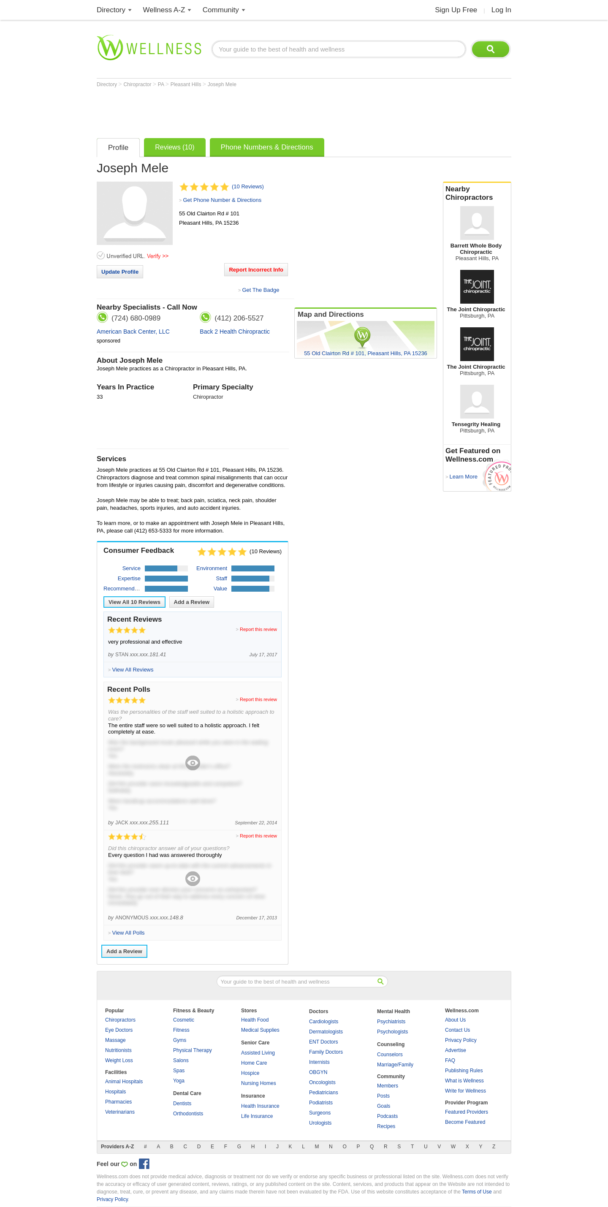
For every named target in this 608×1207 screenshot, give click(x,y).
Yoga (179, 1081)
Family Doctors (326, 1052)
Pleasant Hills (187, 84)
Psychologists (392, 1032)
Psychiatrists (391, 1022)
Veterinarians (120, 1112)
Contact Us (457, 1030)
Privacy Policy (461, 1040)
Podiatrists (321, 1103)
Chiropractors (120, 1020)
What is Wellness (464, 1081)
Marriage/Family (395, 1065)
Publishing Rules (464, 1071)
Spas (179, 1071)
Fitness (181, 1030)
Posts (383, 1096)
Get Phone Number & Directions (222, 200)
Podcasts (387, 1116)
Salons (181, 1060)
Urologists (320, 1123)
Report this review (258, 629)
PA (162, 84)
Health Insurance (260, 1106)
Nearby (477, 193)
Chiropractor (137, 84)
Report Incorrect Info (256, 269)
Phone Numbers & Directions (267, 147)
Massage (115, 1040)
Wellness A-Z (164, 10)
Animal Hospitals (124, 1082)
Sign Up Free (456, 10)
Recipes (386, 1126)
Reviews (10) (174, 147)
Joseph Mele (222, 84)
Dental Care (187, 1093)
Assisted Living (258, 1053)
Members (387, 1086)
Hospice (250, 1073)
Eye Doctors (119, 1030)
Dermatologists (326, 1032)
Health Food (255, 1020)
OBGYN (318, 1072)
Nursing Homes (258, 1083)
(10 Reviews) (248, 186)
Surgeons (320, 1113)
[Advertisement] (250, 111)
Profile (118, 148)
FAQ (450, 1060)
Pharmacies (118, 1102)
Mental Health (393, 1011)
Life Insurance (257, 1116)
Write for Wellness (465, 1091)
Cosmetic (183, 1020)
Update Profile (119, 272)
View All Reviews (134, 602)
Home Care (254, 1063)
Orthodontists (188, 1114)
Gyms (179, 1040)
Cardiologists (323, 1022)
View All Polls (128, 933)
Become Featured (465, 1122)
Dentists (182, 1103)
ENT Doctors (323, 1042)
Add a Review (192, 602)
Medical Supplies (260, 1030)
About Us (455, 1020)
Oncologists (322, 1082)
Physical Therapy (192, 1050)
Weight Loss (119, 1060)
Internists (319, 1062)
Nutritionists (118, 1050)
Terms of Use (477, 1192)
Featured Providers (466, 1112)
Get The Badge (260, 290)
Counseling (390, 1044)
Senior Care (255, 1043)
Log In (501, 10)
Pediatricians (323, 1093)
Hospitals (115, 1092)
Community (221, 10)
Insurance (253, 1096)
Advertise (455, 1050)
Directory (111, 10)
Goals (383, 1106)
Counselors (390, 1054)
